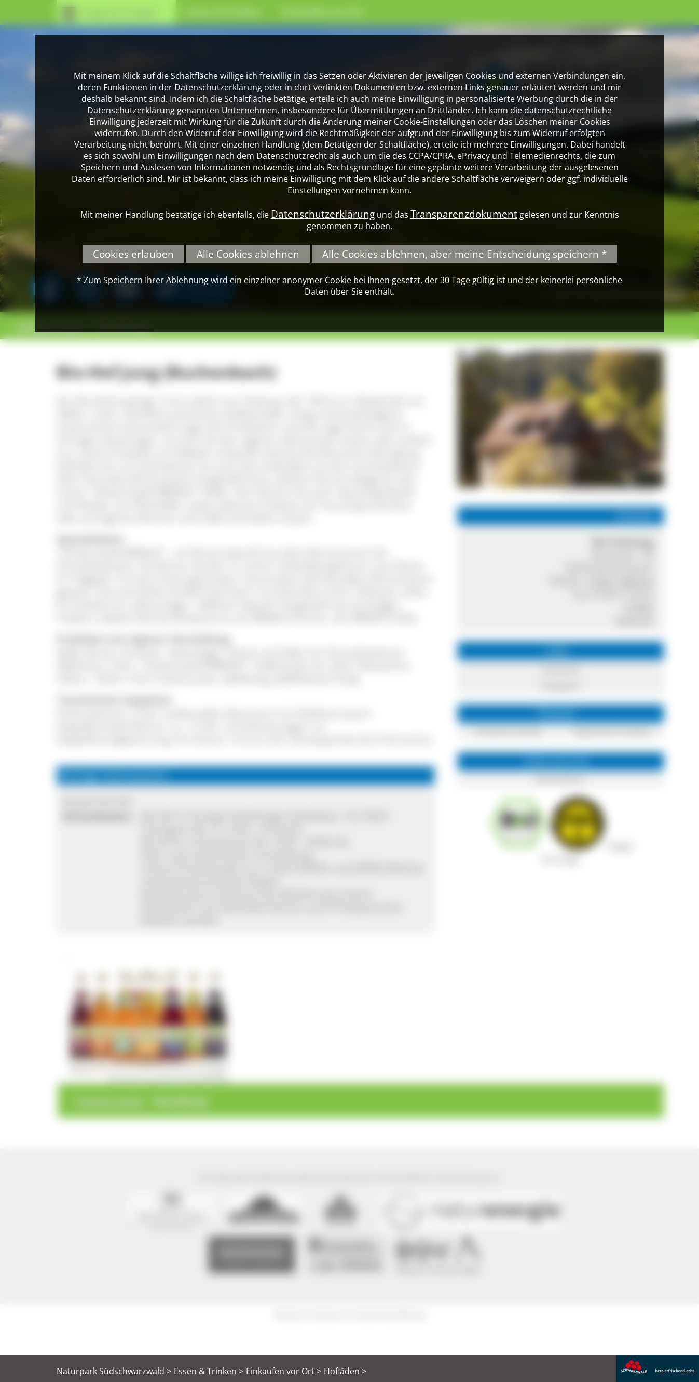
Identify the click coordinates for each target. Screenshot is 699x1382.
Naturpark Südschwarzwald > (114, 1371)
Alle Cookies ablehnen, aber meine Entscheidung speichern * (464, 253)
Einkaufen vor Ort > (283, 1371)
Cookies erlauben (133, 253)
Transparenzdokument (463, 213)
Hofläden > (345, 1371)
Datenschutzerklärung (323, 213)
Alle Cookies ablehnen (248, 253)
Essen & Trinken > (208, 1371)
